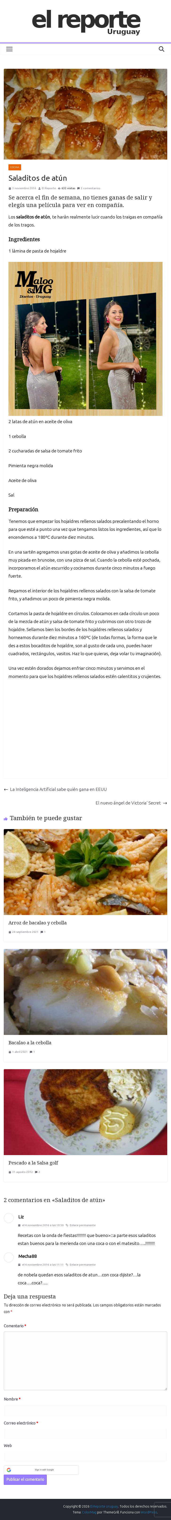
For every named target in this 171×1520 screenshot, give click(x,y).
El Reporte (49, 188)
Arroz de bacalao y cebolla (37, 922)
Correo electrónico (21, 1423)
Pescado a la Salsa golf (33, 1163)
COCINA (14, 167)
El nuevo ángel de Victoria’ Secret (131, 803)
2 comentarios (88, 188)
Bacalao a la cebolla (29, 1042)
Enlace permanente (81, 1225)
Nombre (12, 1399)
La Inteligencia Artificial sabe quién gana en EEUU (55, 789)
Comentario (15, 1326)
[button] (41, 1470)
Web (8, 1445)
